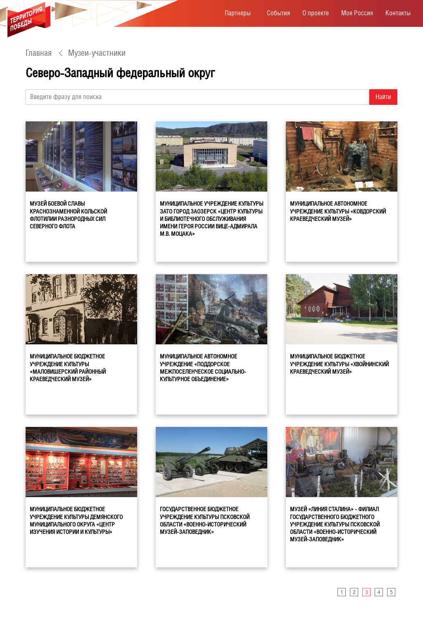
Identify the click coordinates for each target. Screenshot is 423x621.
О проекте (315, 13)
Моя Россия (357, 13)
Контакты (398, 13)
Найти (383, 97)
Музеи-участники (97, 53)
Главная (39, 53)
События (278, 13)
